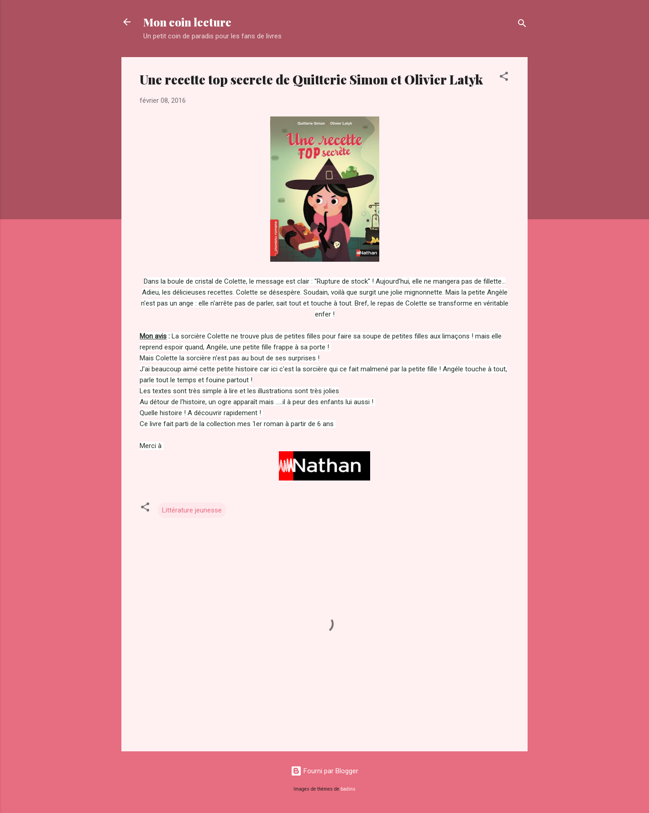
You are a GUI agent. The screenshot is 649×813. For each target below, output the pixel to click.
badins (348, 789)
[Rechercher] (522, 25)
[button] (503, 78)
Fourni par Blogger (324, 771)
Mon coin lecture (187, 22)
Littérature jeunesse (192, 510)
